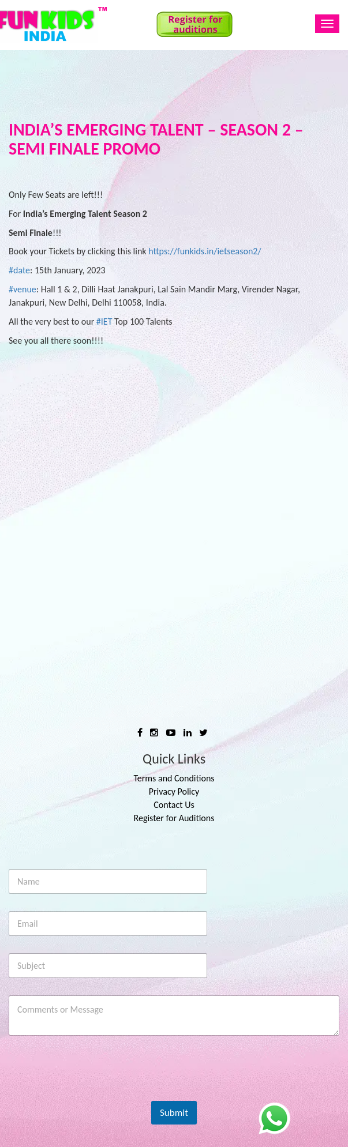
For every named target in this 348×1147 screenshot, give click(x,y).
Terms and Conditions (173, 778)
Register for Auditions (174, 818)
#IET (104, 321)
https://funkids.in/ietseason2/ (204, 251)
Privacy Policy (174, 791)
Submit (174, 1113)
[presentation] (96, 1093)
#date (19, 270)
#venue (22, 289)
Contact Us (174, 804)
